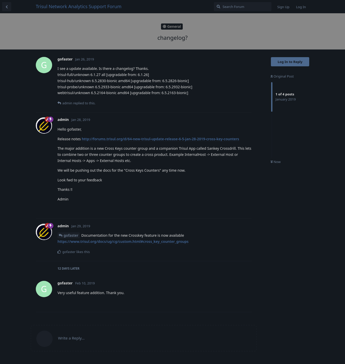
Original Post (282, 76)
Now (276, 161)
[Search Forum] (242, 6)
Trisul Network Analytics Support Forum (78, 6)
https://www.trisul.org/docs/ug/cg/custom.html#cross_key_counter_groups (123, 241)
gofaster (71, 235)
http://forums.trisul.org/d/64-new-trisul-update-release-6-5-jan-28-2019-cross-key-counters (160, 138)
